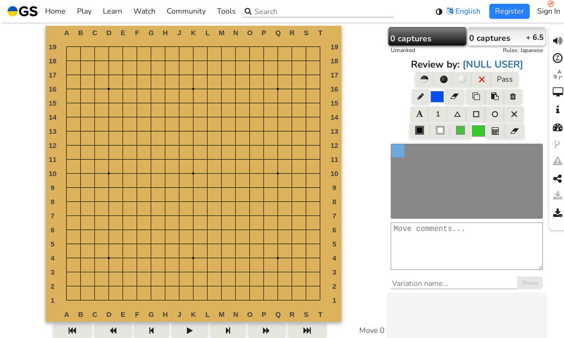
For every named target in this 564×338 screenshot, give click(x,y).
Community (186, 11)
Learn (112, 11)
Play (84, 11)
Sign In (548, 11)
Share (530, 292)
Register (509, 11)
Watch (144, 11)
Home (37, 11)
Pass (505, 79)
